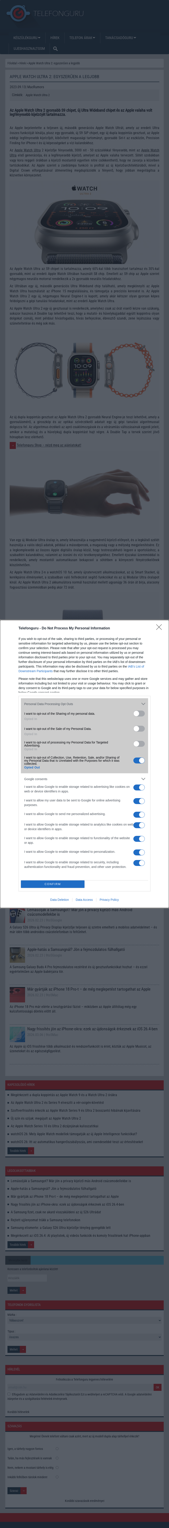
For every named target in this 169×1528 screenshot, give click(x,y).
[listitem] (84, 704)
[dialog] (84, 764)
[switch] (139, 713)
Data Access (84, 899)
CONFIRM (52, 884)
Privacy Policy (109, 899)
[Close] (160, 628)
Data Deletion (59, 899)
